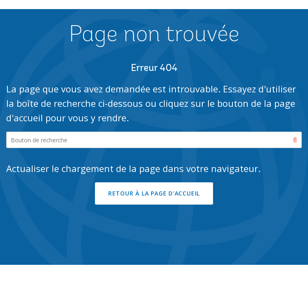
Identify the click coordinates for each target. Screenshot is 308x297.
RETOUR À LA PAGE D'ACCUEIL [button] (154, 193)
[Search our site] (154, 140)
